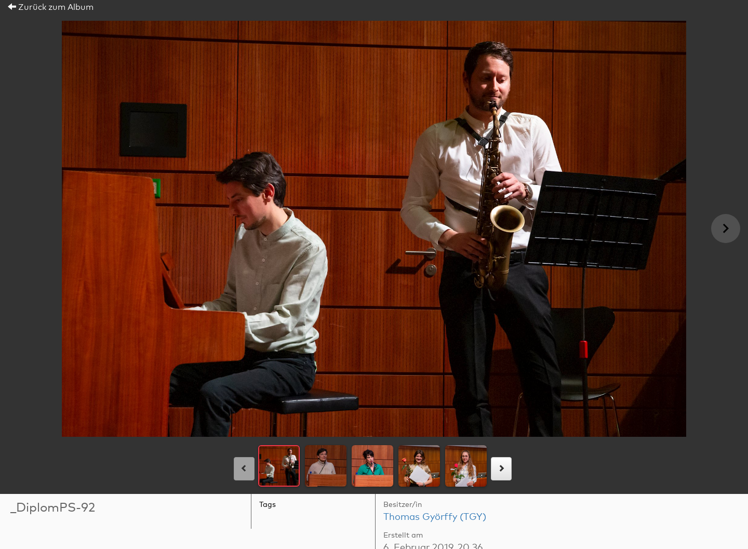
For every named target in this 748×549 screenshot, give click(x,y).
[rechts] (501, 468)
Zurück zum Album (51, 7)
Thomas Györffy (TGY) (434, 517)
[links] (244, 468)
